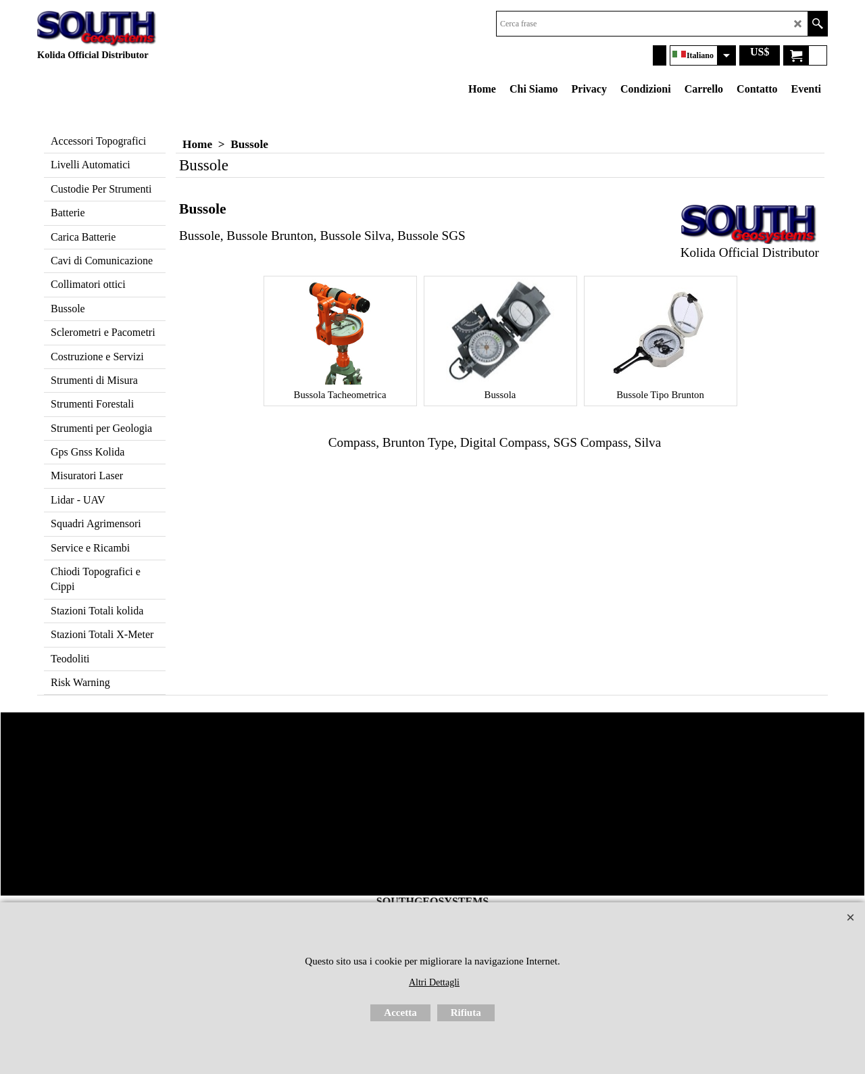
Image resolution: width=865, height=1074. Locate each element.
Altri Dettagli (434, 982)
